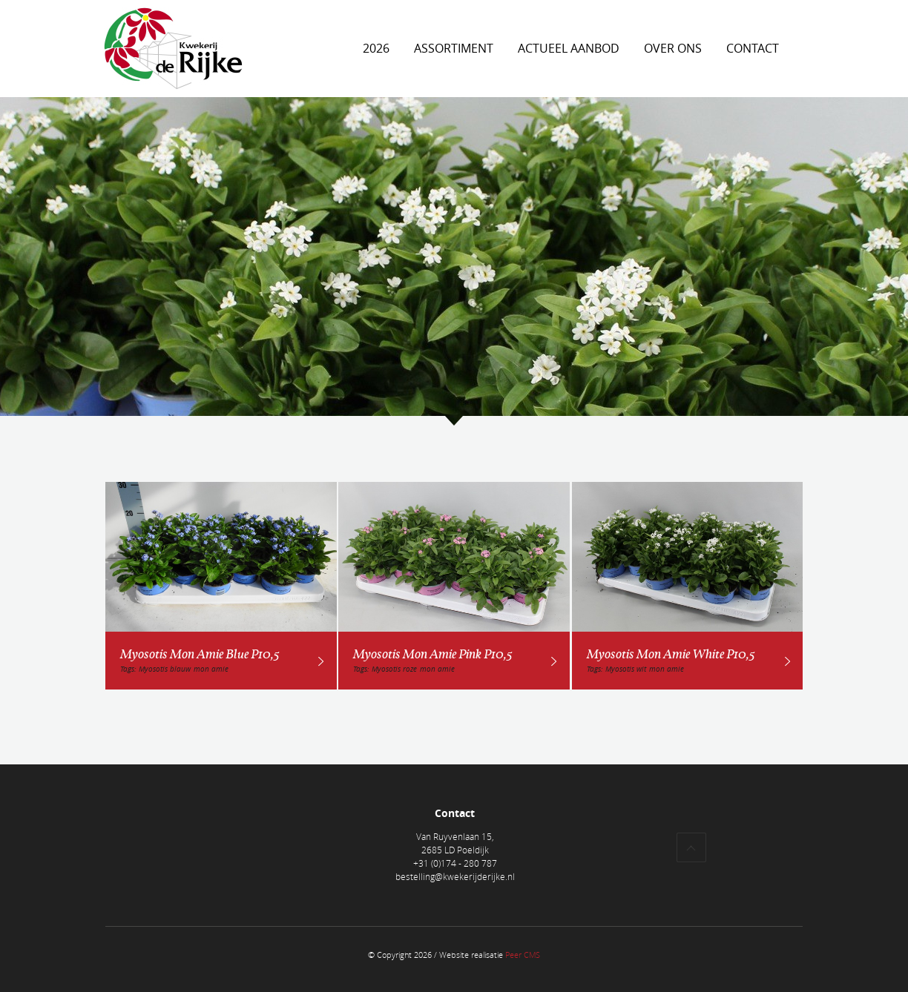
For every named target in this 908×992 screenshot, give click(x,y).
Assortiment (453, 48)
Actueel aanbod (568, 48)
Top (691, 847)
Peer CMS (522, 954)
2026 (376, 48)
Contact (752, 48)
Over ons (673, 48)
